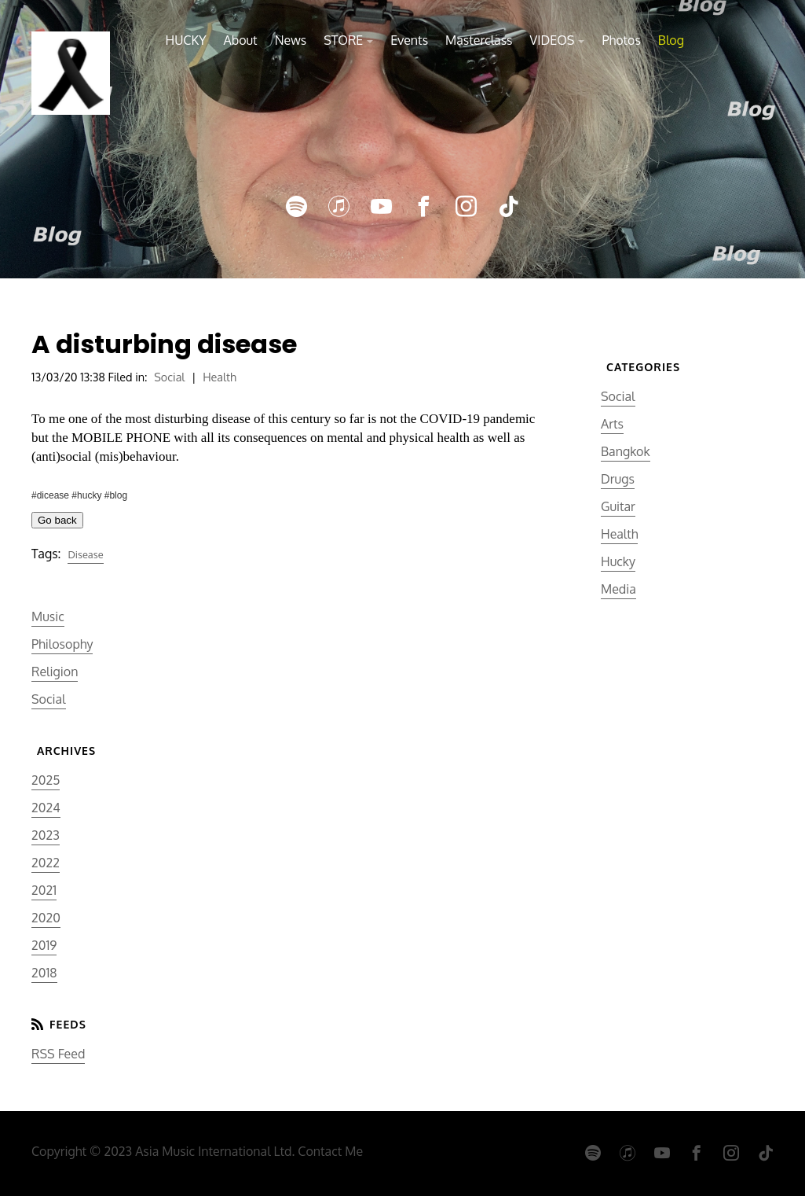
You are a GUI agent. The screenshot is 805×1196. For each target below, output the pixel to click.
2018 (44, 973)
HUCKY (186, 40)
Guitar (618, 506)
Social (169, 377)
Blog (671, 40)
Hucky (618, 561)
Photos (621, 40)
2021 (44, 890)
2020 (45, 918)
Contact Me (330, 1151)
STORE (343, 40)
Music (47, 616)
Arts (612, 424)
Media (618, 589)
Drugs (618, 479)
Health (219, 377)
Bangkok (625, 451)
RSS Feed (58, 1054)
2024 (45, 807)
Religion (54, 671)
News (291, 40)
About (240, 40)
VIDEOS (552, 40)
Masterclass (478, 40)
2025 (45, 780)
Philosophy (62, 644)
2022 (45, 862)
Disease (85, 554)
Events (409, 40)
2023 (45, 835)
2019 (44, 945)
